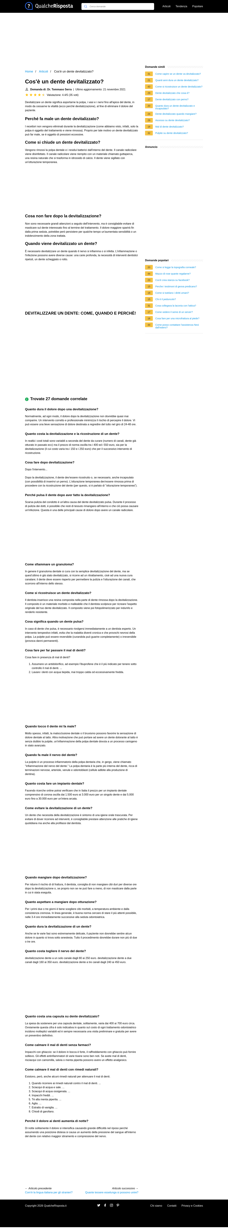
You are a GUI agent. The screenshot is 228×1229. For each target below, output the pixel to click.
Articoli (167, 6)
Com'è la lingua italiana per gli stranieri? (49, 1192)
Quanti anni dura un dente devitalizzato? (177, 80)
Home (29, 71)
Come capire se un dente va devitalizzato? (178, 74)
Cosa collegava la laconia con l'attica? (175, 305)
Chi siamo (156, 1205)
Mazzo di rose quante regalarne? (173, 273)
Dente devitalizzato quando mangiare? (176, 114)
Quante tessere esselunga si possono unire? (111, 1192)
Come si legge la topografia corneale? (175, 267)
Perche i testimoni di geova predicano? (176, 286)
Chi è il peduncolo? (165, 299)
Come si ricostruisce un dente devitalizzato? (178, 86)
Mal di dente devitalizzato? (169, 126)
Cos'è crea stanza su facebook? (172, 280)
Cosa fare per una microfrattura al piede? (177, 318)
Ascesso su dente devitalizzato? (172, 120)
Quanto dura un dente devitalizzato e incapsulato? (175, 107)
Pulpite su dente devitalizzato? (171, 133)
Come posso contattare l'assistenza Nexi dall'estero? (177, 326)
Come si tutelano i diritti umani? (172, 293)
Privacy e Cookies (192, 1205)
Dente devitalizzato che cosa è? (172, 93)
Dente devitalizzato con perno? (172, 99)
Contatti (171, 1205)
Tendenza (181, 6)
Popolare (197, 6)
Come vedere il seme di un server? (174, 312)
